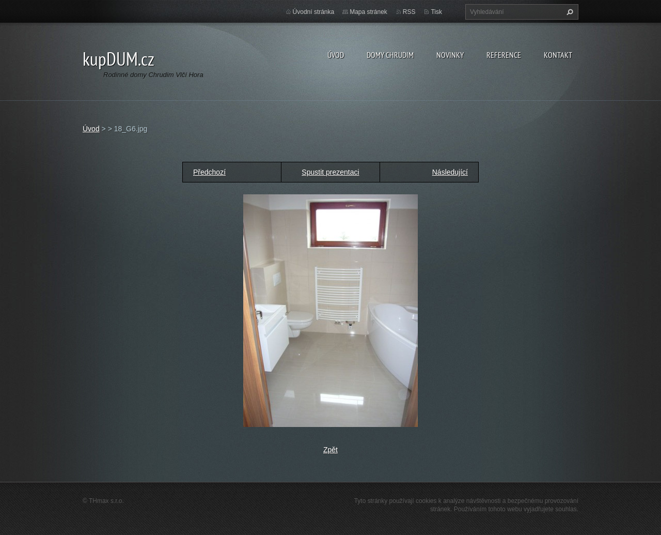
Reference (503, 55)
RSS (409, 12)
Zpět (330, 450)
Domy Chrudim (390, 55)
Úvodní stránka (314, 12)
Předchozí (209, 172)
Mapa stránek (368, 12)
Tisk (436, 12)
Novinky (450, 55)
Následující (450, 172)
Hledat (568, 12)
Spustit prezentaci (330, 172)
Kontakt (558, 55)
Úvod (335, 55)
